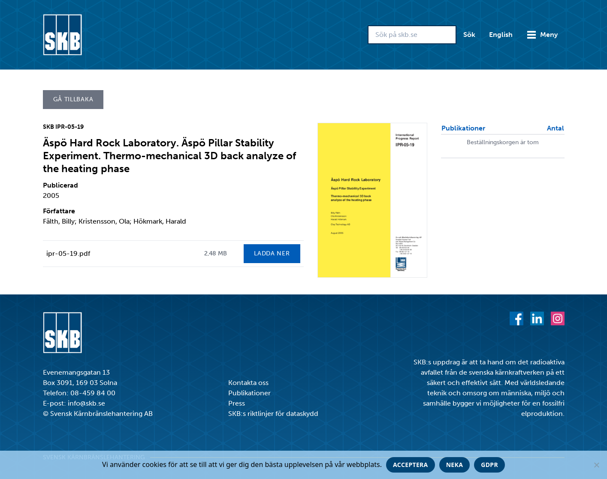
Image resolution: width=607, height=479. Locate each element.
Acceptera (410, 465)
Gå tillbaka (73, 99)
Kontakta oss (248, 383)
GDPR (489, 465)
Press (236, 403)
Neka (454, 465)
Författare (59, 211)
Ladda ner (272, 253)
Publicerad (60, 185)
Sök (469, 34)
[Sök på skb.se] (412, 34)
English (501, 34)
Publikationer (249, 393)
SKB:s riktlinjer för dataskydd (273, 413)
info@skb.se (86, 403)
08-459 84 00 (92, 393)
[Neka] (596, 465)
